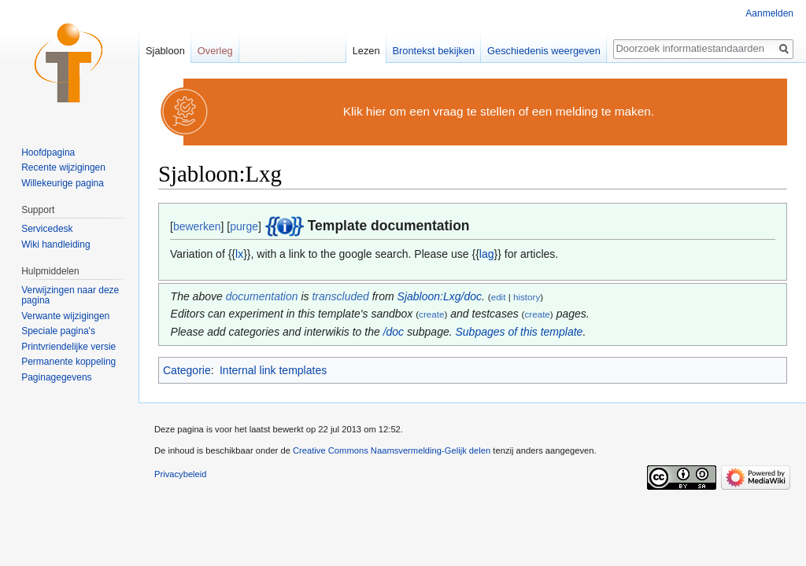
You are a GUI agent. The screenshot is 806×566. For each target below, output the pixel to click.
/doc (393, 331)
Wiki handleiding (55, 244)
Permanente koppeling (68, 361)
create (431, 314)
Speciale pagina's (58, 330)
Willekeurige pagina (62, 183)
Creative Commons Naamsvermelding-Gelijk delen (391, 450)
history (526, 297)
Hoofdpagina (48, 152)
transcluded (340, 296)
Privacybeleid (180, 474)
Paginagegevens (56, 377)
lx (239, 254)
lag (486, 254)
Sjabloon (165, 51)
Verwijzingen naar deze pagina (70, 296)
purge (244, 226)
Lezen (366, 51)
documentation (262, 296)
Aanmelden (769, 13)
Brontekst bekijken (434, 51)
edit (498, 297)
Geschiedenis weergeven (544, 51)
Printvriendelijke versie (68, 346)
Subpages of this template (519, 331)
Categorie (187, 370)
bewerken (197, 226)
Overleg (215, 51)
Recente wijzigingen (63, 167)
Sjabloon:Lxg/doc (439, 296)
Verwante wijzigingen (65, 316)
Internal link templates (273, 370)
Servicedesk (46, 228)
